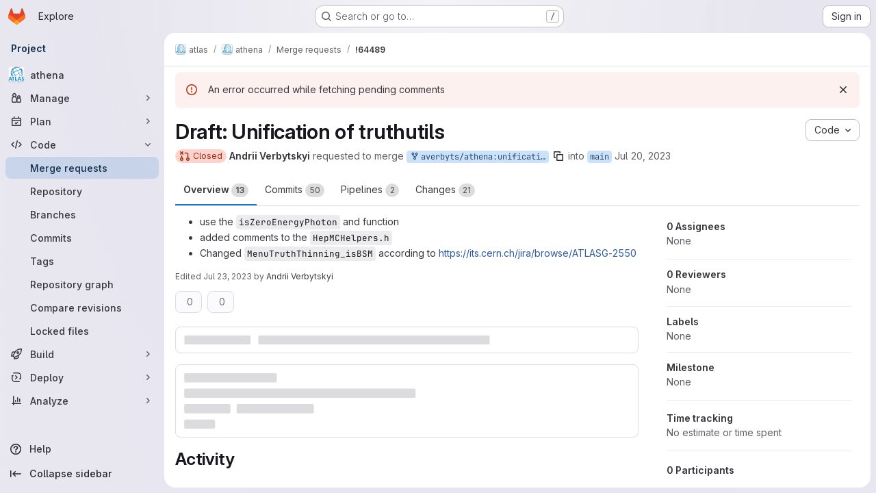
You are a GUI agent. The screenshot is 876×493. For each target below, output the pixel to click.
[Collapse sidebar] (82, 474)
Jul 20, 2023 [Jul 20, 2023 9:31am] (643, 156)
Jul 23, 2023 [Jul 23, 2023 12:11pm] (227, 276)
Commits (294, 190)
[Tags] (82, 261)
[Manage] (82, 98)
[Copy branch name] (558, 156)
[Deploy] (82, 377)
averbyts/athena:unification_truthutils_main (479, 157)
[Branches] (82, 214)
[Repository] (82, 191)
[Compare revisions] (82, 307)
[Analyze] (82, 401)
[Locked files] (82, 331)
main (599, 156)
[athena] (82, 75)
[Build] (82, 354)
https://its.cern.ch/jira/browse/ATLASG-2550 (537, 253)
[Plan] (82, 121)
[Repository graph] (82, 284)
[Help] (82, 449)
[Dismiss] (843, 89)
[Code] (82, 144)
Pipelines (370, 190)
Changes (445, 190)
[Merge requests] (82, 168)
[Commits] (82, 238)
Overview (215, 190)
